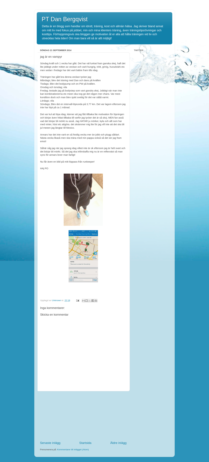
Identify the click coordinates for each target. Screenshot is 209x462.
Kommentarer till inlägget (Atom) (73, 449)
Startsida (85, 443)
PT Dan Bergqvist (65, 19)
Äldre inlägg (118, 443)
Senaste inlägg (50, 443)
